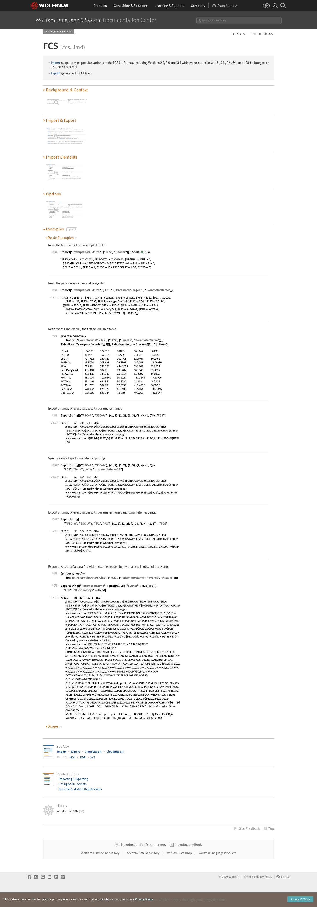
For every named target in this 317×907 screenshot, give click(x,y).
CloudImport (114, 752)
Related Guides (261, 34)
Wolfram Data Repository (143, 867)
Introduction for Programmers (143, 858)
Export (55, 73)
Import (55, 63)
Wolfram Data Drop (179, 867)
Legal (247, 891)
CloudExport (93, 752)
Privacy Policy (263, 891)
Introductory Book (188, 858)
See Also (237, 34)
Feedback (249, 828)
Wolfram (234, 891)
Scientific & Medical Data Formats (80, 789)
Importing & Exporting (73, 779)
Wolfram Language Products (217, 867)
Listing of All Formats (73, 784)
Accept (300, 899)
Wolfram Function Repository (100, 867)
